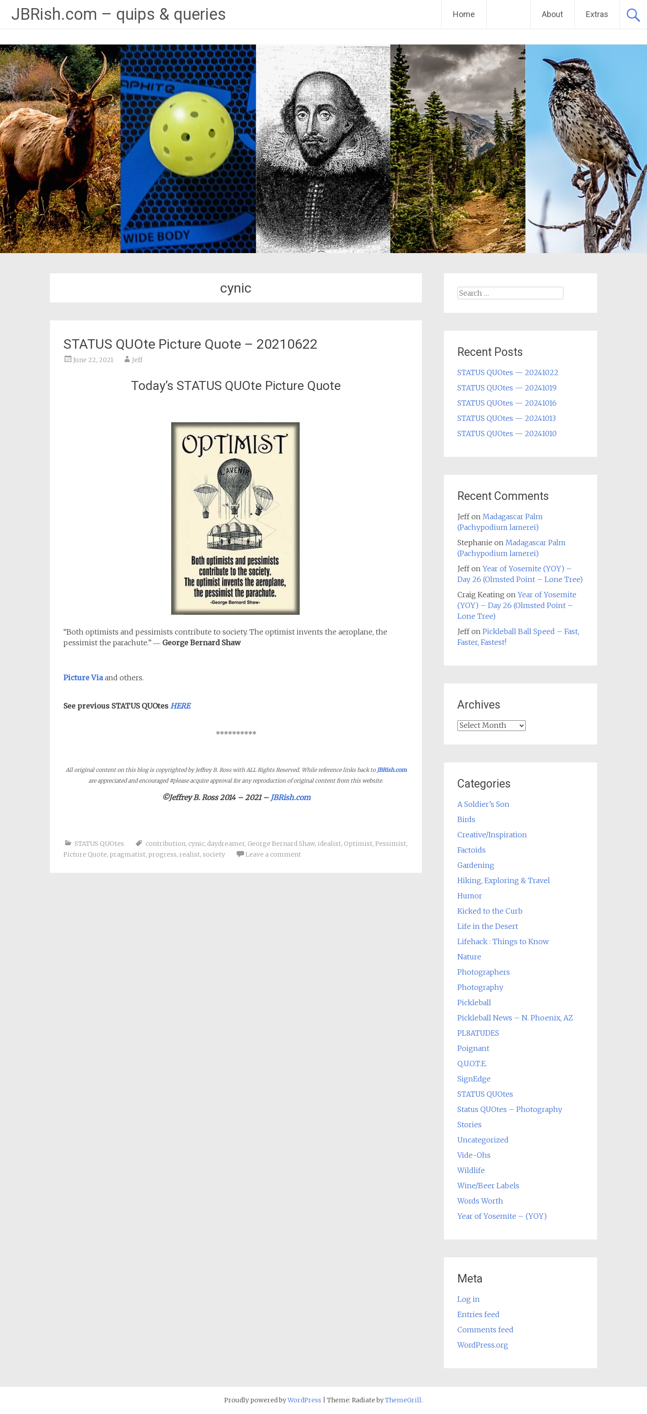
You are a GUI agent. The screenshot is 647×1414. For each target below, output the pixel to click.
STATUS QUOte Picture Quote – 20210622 (190, 344)
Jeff (137, 360)
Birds (466, 819)
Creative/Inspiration (492, 834)
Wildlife (471, 1170)
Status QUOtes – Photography (509, 1109)
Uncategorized (483, 1139)
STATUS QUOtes (99, 844)
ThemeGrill (403, 1400)
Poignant (473, 1048)
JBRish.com (392, 769)
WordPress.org (482, 1344)
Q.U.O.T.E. (472, 1063)
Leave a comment (273, 854)
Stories (469, 1124)
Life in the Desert (487, 926)
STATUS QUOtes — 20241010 (507, 433)
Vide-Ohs (474, 1155)
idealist (329, 844)
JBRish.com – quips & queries (118, 14)
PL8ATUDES (478, 1033)
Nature (469, 956)
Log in (468, 1299)
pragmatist (128, 854)
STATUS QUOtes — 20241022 (507, 372)
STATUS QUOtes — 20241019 (507, 387)
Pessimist (390, 844)
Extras (597, 14)
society (214, 854)
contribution (166, 844)
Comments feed (485, 1329)
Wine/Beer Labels (488, 1185)
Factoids (471, 849)
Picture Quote (85, 854)
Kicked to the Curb (490, 910)
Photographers (483, 971)
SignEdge (474, 1078)
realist (189, 854)
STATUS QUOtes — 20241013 (506, 418)
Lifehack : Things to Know (503, 941)
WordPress (304, 1400)
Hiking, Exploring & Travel (503, 880)
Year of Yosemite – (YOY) (502, 1216)
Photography (480, 987)
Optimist (358, 844)
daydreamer (226, 844)
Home (464, 14)
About (552, 14)
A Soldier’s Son (483, 804)
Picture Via (83, 677)
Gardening (475, 865)
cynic (196, 844)
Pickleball (474, 1002)
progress (162, 854)
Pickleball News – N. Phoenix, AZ (515, 1017)
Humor (469, 895)
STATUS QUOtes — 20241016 (507, 402)
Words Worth (480, 1200)
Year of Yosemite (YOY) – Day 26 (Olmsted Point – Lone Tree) (516, 605)
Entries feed (478, 1314)
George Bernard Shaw (281, 844)
